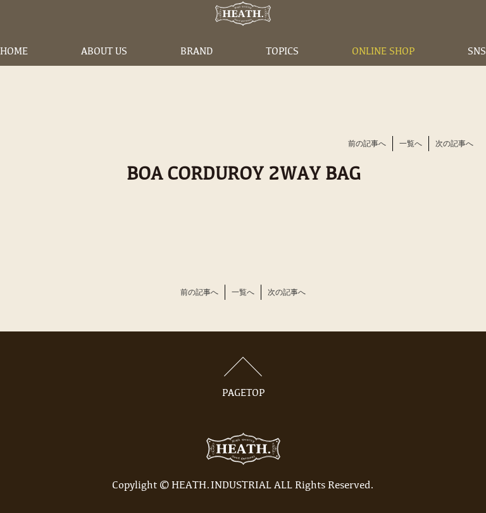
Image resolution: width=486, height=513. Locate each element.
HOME (14, 71)
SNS (477, 71)
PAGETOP (243, 378)
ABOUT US (104, 71)
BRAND (196, 71)
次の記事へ (454, 144)
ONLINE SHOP (383, 71)
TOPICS (282, 71)
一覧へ (410, 144)
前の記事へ (367, 144)
